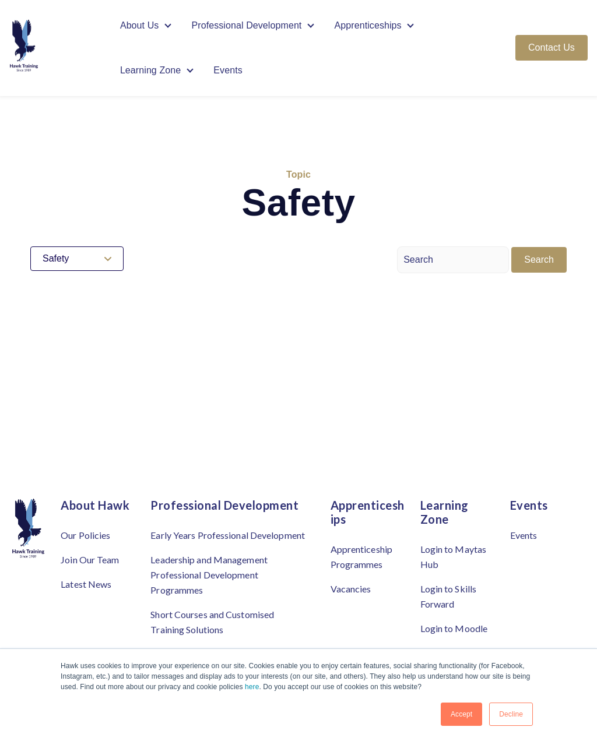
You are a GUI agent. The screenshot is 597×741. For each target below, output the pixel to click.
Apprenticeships (368, 25)
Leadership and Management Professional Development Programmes (209, 574)
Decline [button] (511, 714)
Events (228, 71)
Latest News (86, 584)
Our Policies (85, 535)
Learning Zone (150, 71)
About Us (139, 25)
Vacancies (351, 588)
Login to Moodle (454, 628)
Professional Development (247, 25)
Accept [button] (461, 714)
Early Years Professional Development (227, 535)
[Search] (453, 259)
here (252, 687)
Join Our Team (90, 559)
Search (539, 259)
